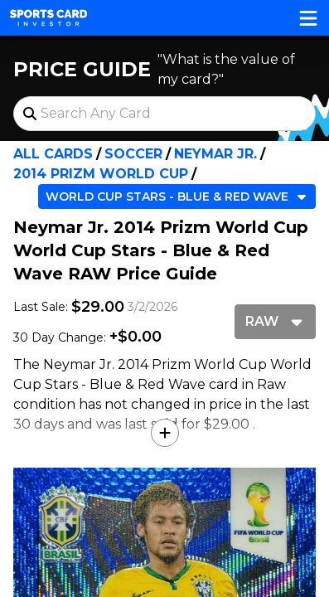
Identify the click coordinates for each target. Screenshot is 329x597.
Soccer (133, 154)
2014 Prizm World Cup (100, 174)
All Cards (53, 154)
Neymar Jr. (215, 154)
